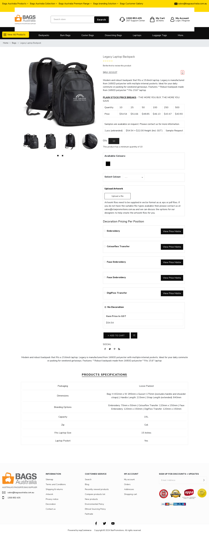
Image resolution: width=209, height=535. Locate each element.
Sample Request (174, 130)
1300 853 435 (11, 497)
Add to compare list (134, 335)
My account (129, 479)
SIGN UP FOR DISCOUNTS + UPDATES (179, 474)
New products (91, 499)
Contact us (51, 509)
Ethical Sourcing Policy (95, 509)
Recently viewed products (97, 489)
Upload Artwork (114, 188)
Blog (87, 484)
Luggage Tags (159, 35)
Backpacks (43, 35)
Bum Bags (65, 35)
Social (107, 344)
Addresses (129, 489)
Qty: (105, 140)
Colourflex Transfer (118, 246)
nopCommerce (85, 530)
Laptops (137, 35)
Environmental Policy (94, 504)
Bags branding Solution (104, 3)
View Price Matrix (172, 231)
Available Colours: (115, 156)
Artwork (49, 494)
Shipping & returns (54, 489)
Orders (127, 484)
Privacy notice (52, 499)
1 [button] (57, 155)
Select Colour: (113, 176)
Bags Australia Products (14, 3)
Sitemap (49, 479)
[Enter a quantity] (113, 141)
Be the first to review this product (117, 65)
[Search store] (80, 19)
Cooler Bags (87, 35)
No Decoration (115, 307)
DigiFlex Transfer (117, 293)
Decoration (51, 504)
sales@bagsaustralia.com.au (18, 492)
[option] (31, 141)
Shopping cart (130, 494)
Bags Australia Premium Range (74, 3)
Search (101, 19)
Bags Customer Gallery (131, 3)
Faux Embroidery (116, 262)
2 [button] (62, 155)
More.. (181, 35)
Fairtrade (89, 514)
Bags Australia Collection (42, 3)
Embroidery (113, 231)
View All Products (14, 34)
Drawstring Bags (113, 35)
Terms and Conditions (56, 484)
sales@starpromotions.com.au (120, 209)
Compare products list (95, 494)
